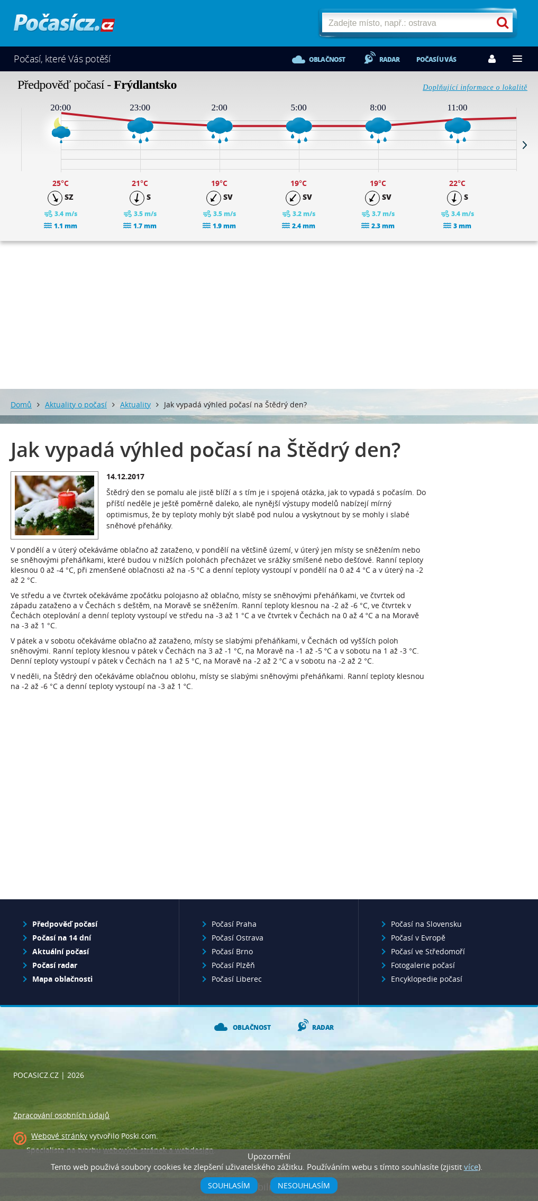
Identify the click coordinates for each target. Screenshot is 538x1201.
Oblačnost (327, 59)
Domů (21, 404)
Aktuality (135, 404)
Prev (13, 145)
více (471, 1166)
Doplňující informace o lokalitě (475, 87)
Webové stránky (59, 1136)
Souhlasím (229, 1185)
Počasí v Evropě (418, 938)
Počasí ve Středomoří (428, 951)
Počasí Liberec (237, 979)
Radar (389, 59)
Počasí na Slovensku (426, 924)
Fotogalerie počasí (423, 965)
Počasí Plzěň (233, 965)
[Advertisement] (269, 315)
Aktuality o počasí (76, 404)
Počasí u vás (436, 59)
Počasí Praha (234, 924)
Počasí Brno (232, 951)
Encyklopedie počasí (426, 979)
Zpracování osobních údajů (61, 1115)
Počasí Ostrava (237, 938)
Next (525, 145)
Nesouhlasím (304, 1185)
